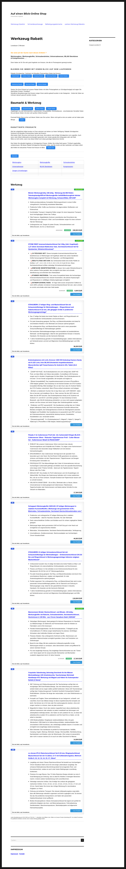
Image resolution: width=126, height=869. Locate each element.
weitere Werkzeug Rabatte (75, 24)
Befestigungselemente (53, 24)
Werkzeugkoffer (45, 159)
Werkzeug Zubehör (18, 24)
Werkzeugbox (16, 159)
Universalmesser (17, 163)
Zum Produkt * (77, 231)
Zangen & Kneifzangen (19, 167)
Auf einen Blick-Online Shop (28, 13)
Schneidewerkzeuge (35, 24)
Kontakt (22, 850)
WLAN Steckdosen (46, 163)
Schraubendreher (69, 159)
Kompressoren (68, 163)
